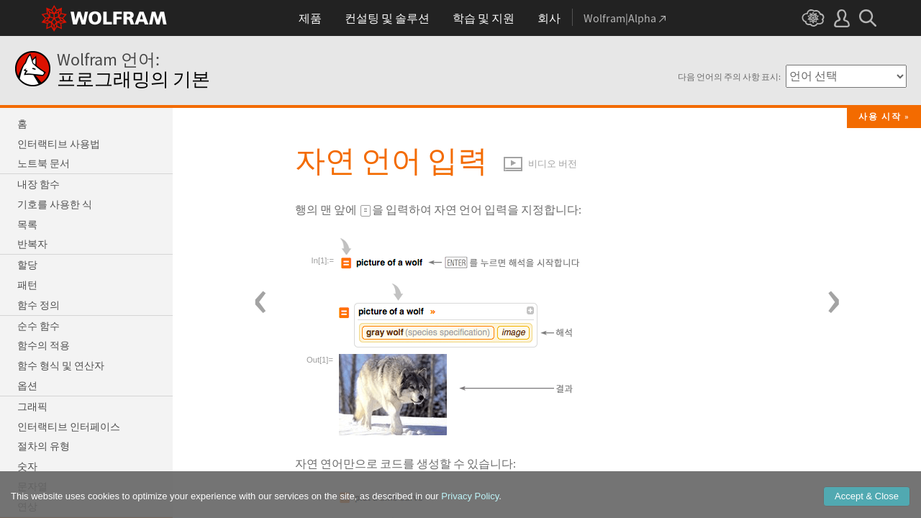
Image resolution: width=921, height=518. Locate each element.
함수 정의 (38, 305)
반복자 (32, 243)
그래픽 (32, 406)
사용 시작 (880, 116)
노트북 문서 (43, 163)
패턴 (27, 284)
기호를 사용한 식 (54, 204)
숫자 (27, 466)
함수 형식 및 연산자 (60, 365)
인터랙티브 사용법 (58, 143)
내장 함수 (38, 184)
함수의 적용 (43, 345)
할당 (27, 264)
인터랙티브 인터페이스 (68, 426)
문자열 (32, 486)
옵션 (27, 385)
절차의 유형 (43, 446)
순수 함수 (38, 325)
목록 (27, 224)
